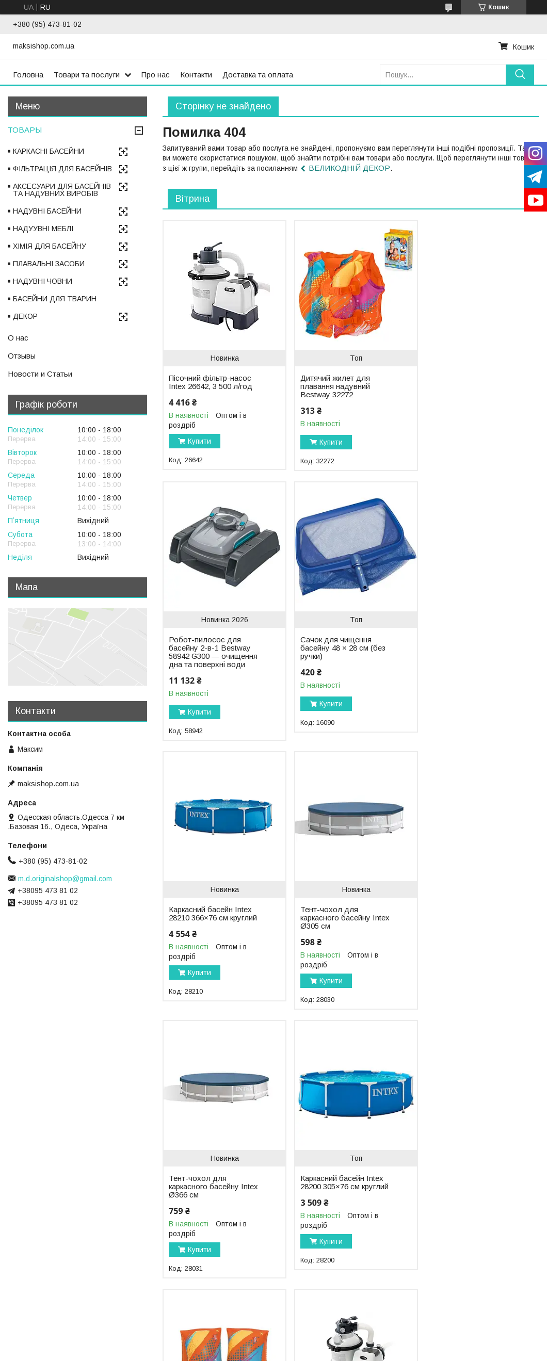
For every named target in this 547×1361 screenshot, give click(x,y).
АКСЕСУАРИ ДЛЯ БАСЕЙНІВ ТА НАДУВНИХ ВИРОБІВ (62, 190)
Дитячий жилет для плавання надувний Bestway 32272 (331, 386)
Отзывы (22, 355)
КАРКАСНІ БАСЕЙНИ (48, 151)
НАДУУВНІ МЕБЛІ (43, 228)
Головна (28, 74)
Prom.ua (322, 1342)
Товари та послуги (87, 74)
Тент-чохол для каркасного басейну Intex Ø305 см (460, 664)
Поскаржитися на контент (261, 1351)
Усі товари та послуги (494, 1309)
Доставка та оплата (257, 74)
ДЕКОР (25, 316)
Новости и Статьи (40, 373)
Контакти (196, 74)
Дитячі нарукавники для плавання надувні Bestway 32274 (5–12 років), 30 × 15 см (339, 1206)
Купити (199, 441)
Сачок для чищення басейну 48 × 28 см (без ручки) (211, 664)
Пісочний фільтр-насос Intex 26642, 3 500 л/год (210, 382)
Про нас (155, 74)
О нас (18, 337)
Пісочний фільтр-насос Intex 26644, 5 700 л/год (210, 1198)
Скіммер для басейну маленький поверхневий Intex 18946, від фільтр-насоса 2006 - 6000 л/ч (468, 1189)
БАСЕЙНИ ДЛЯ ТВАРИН (54, 299)
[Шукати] (520, 74)
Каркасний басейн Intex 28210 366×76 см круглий (338, 664)
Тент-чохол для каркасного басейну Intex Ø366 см (204, 933)
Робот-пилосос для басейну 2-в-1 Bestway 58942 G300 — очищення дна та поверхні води (466, 394)
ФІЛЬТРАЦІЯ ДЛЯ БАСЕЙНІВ (62, 169)
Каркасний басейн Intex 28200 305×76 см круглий (338, 933)
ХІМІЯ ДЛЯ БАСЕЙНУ (49, 246)
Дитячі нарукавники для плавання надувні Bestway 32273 (467, 933)
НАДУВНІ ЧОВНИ (42, 281)
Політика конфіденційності (341, 1351)
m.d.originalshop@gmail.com (65, 878)
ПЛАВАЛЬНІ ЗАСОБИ (49, 264)
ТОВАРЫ (25, 129)
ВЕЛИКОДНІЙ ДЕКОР (349, 168)
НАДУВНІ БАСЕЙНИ (47, 211)
